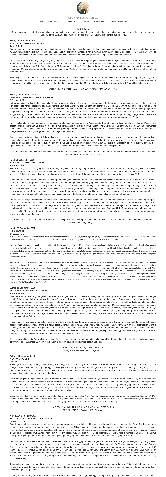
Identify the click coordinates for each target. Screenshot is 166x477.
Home (41, 22)
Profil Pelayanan (55, 22)
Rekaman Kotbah (100, 22)
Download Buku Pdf (119, 22)
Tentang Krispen (72, 22)
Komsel (86, 22)
